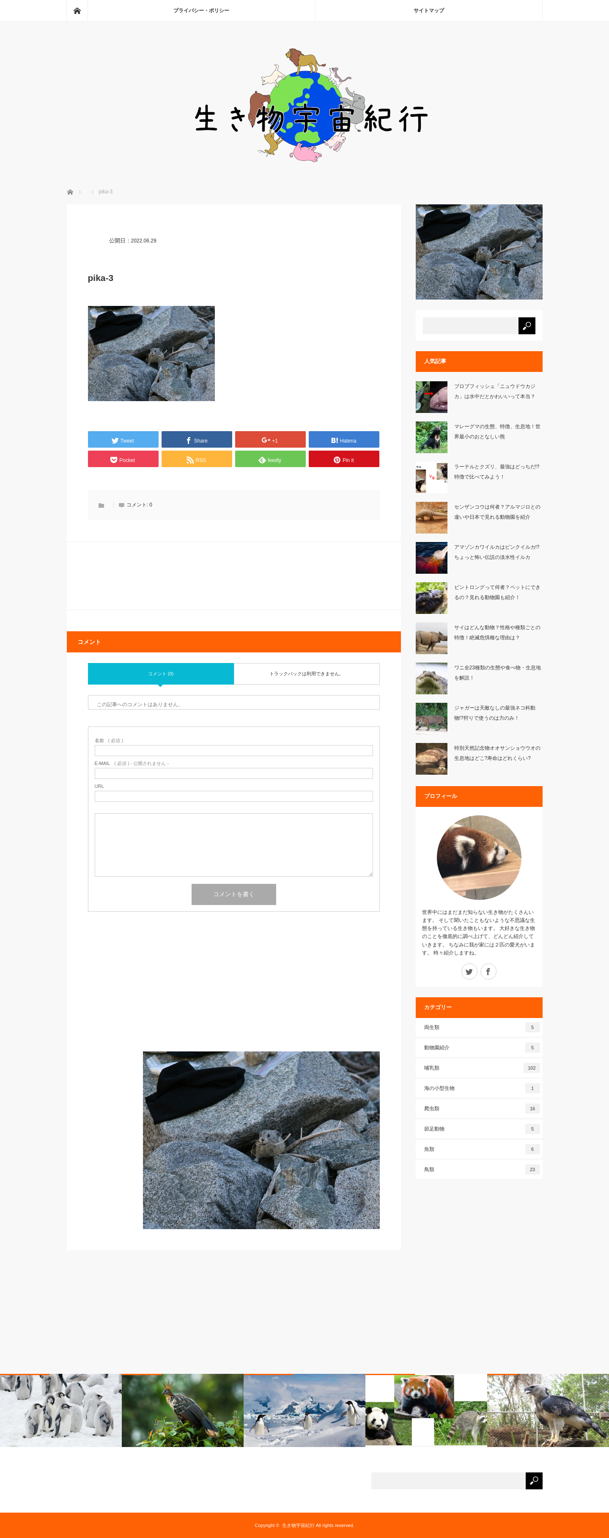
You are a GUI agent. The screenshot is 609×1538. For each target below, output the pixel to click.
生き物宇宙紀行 (298, 1525)
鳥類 (482, 1169)
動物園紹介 (482, 1048)
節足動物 (482, 1129)
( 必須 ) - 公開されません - (132, 763)
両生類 (482, 1027)
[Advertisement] (234, 992)
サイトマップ (429, 11)
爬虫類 (482, 1108)
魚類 (482, 1149)
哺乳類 (482, 1068)
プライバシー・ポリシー (201, 11)
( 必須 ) (109, 740)
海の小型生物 (482, 1088)
